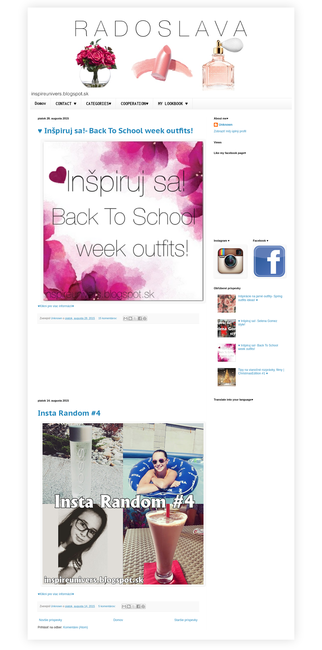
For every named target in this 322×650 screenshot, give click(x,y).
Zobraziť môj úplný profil (230, 131)
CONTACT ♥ (66, 103)
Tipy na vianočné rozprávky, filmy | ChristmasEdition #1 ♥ (261, 371)
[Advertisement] (118, 361)
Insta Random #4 (69, 413)
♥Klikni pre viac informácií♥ (56, 306)
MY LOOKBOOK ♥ (173, 103)
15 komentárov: (108, 318)
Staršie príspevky (185, 620)
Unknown (225, 124)
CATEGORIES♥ (98, 103)
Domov (40, 103)
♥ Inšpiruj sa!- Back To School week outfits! (115, 130)
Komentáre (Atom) (75, 627)
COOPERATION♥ (134, 103)
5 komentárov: (107, 606)
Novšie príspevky (50, 620)
